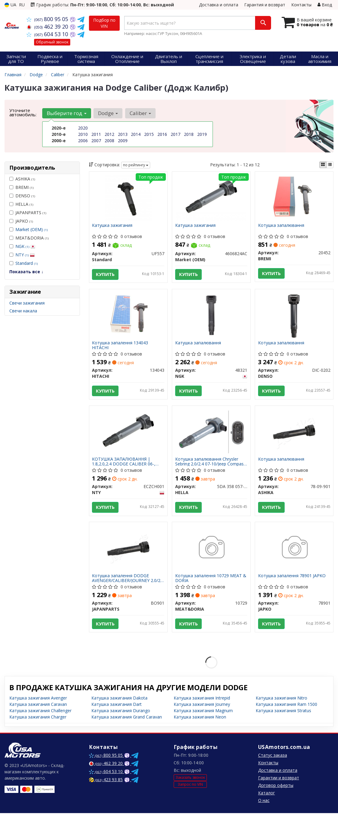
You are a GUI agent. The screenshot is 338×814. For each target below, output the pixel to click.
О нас (264, 801)
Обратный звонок (52, 42)
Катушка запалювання (198, 343)
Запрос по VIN (190, 785)
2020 (83, 128)
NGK (25, 246)
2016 (162, 134)
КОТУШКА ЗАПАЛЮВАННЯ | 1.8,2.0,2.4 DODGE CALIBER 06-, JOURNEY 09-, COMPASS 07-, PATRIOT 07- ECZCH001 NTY (124, 462)
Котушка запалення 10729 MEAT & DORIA (210, 579)
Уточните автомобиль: (22, 112)
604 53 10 (48, 34)
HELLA (21, 204)
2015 (149, 134)
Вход (324, 5)
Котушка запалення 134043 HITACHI (120, 345)
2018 (189, 134)
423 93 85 (106, 780)
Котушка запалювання (281, 225)
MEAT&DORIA (29, 238)
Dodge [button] (108, 113)
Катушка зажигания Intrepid (202, 699)
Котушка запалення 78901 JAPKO (292, 576)
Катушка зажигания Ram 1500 (286, 705)
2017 (175, 134)
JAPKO (21, 221)
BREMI (21, 187)
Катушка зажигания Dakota (119, 699)
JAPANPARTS (27, 212)
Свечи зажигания (27, 303)
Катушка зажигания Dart (116, 705)
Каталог (266, 794)
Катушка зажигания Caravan (38, 705)
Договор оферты (275, 786)
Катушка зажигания (112, 225)
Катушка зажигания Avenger (38, 699)
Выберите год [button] (67, 113)
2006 (83, 140)
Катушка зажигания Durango (120, 711)
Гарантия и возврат (264, 5)
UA (10, 5)
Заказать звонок (190, 778)
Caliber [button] (140, 113)
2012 (109, 134)
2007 (96, 140)
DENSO (22, 196)
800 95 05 (48, 19)
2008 (109, 140)
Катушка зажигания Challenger (40, 711)
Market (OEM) (31, 229)
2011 (96, 134)
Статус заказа (272, 756)
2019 (202, 134)
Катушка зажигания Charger (37, 718)
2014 (136, 134)
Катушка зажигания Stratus (283, 711)
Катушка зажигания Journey (202, 705)
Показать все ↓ (26, 271)
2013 (123, 134)
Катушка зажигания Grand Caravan (126, 718)
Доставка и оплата (218, 5)
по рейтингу (135, 164)
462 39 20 (48, 26)
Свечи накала (23, 311)
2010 (83, 134)
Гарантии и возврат (278, 778)
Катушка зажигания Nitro (281, 699)
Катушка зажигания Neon (200, 718)
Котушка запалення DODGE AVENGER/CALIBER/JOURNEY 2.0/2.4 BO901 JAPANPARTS (128, 579)
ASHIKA (22, 179)
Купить (105, 274)
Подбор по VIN (104, 23)
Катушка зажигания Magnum (203, 711)
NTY (25, 255)
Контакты (301, 5)
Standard (26, 263)
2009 (123, 140)
